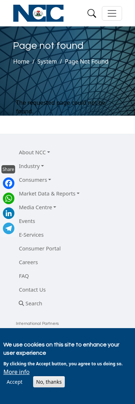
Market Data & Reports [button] (47, 193)
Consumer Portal (39, 248)
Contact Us (32, 289)
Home (21, 61)
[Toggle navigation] (112, 13)
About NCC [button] (32, 152)
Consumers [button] (33, 179)
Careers (28, 262)
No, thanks (49, 381)
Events (27, 220)
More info (16, 372)
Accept (14, 381)
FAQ (24, 275)
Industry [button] (29, 165)
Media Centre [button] (35, 207)
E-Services (31, 234)
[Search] (91, 13)
